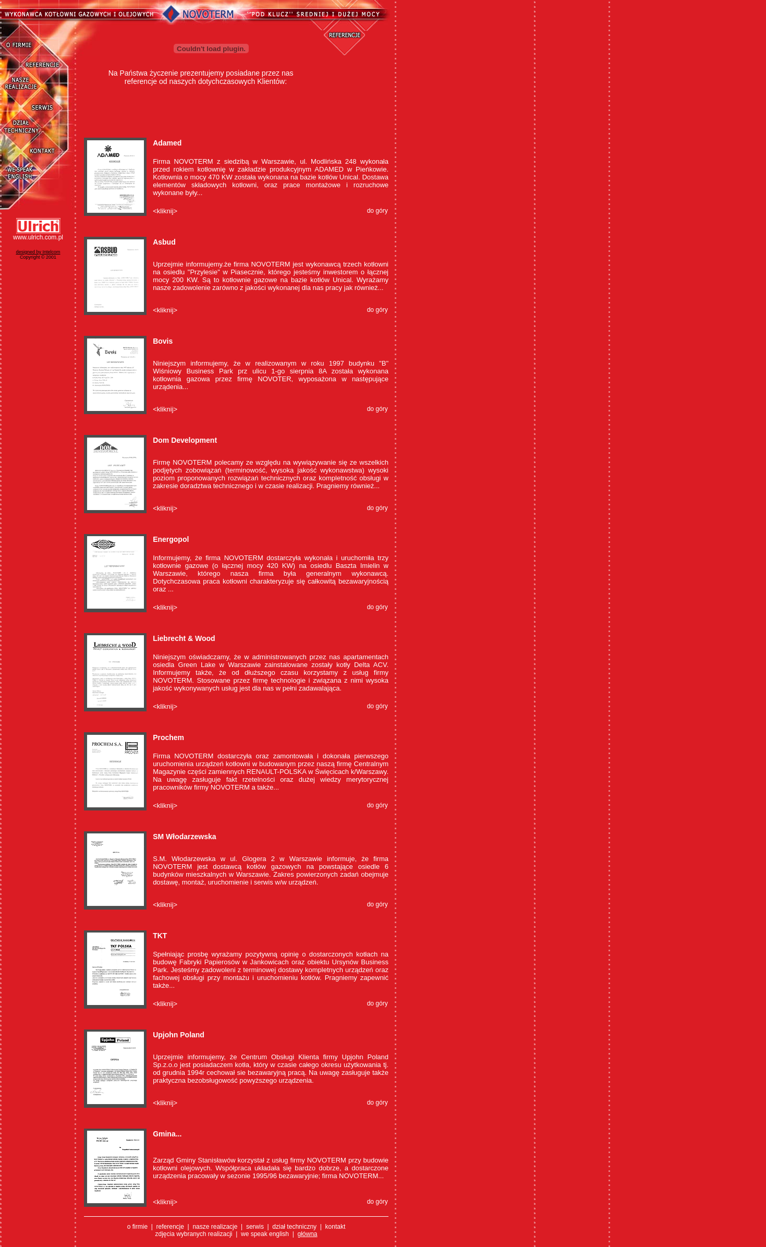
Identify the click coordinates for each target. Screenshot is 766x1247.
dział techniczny (294, 1226)
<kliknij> (165, 211)
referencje (170, 1226)
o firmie (137, 1226)
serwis (255, 1226)
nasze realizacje (215, 1226)
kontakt (335, 1226)
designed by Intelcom (38, 252)
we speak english (265, 1234)
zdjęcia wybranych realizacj (192, 1234)
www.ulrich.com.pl (38, 237)
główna (308, 1234)
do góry (377, 210)
